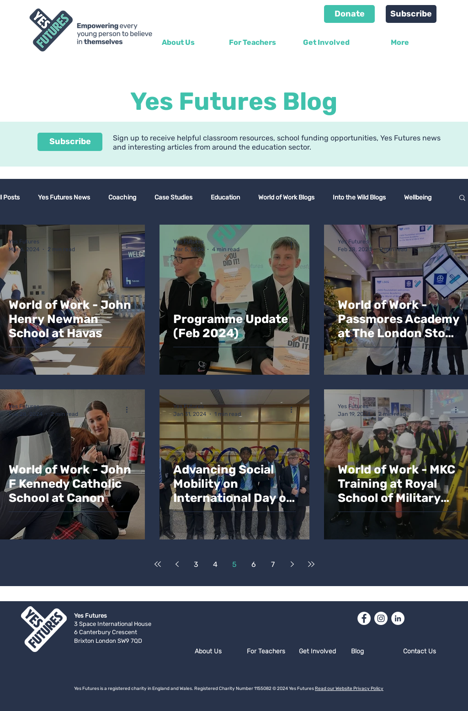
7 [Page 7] (273, 564)
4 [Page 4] (215, 564)
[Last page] (311, 564)
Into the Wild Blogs (359, 197)
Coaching (122, 197)
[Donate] (349, 14)
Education (225, 197)
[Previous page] (177, 564)
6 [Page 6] (253, 564)
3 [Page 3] (196, 564)
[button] (462, 198)
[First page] (157, 564)
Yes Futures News (64, 197)
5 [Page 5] (234, 564)
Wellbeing (417, 197)
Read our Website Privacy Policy (349, 688)
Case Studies (173, 197)
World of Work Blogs (286, 197)
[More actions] (129, 244)
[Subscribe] (411, 14)
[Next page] (292, 564)
